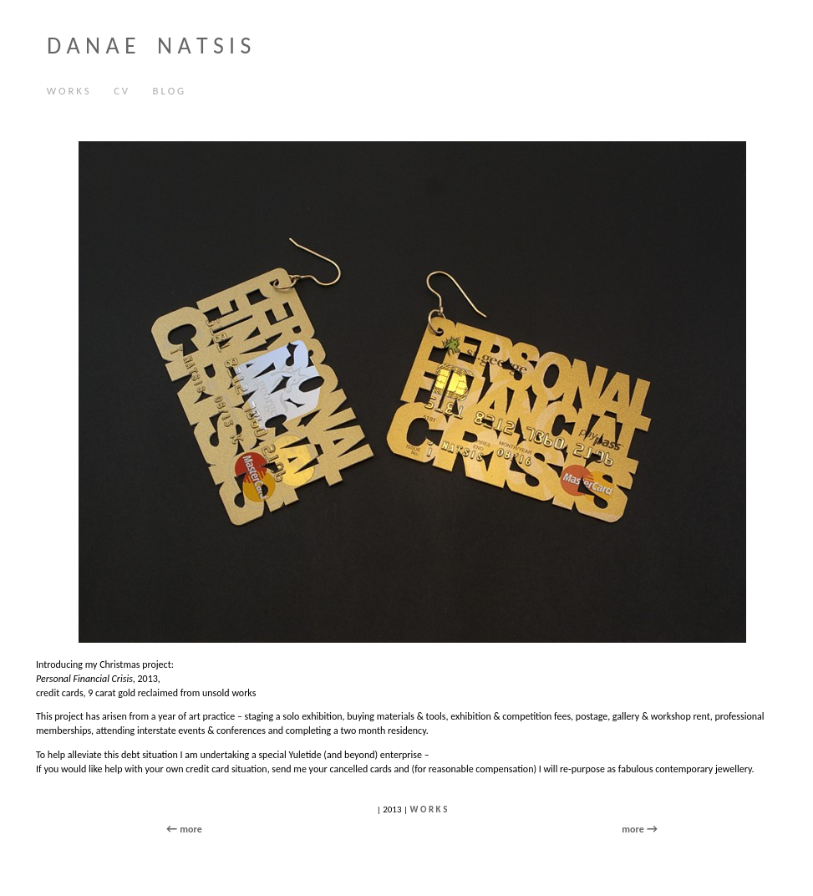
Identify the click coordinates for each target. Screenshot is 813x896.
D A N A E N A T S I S (149, 45)
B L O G (169, 90)
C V (116, 91)
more (632, 829)
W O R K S (68, 90)
